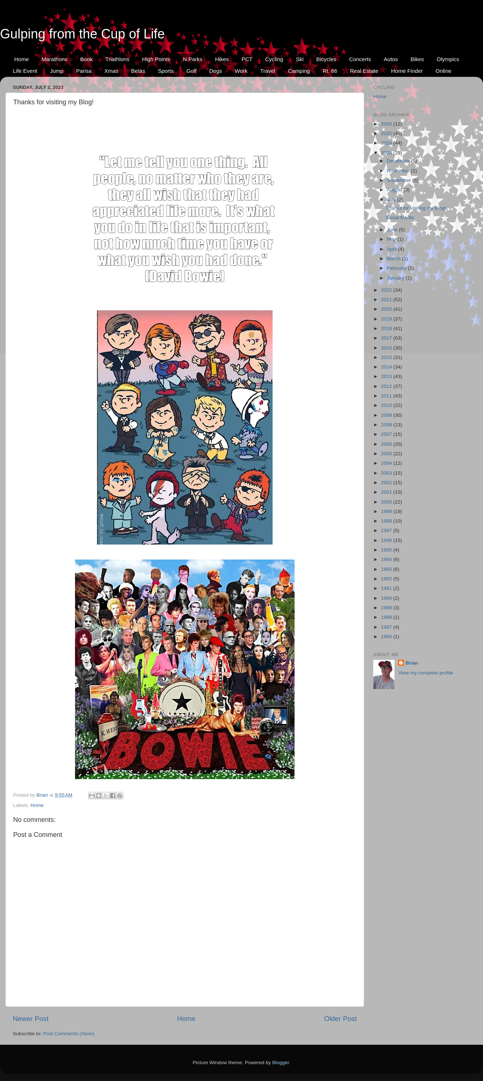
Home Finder (407, 71)
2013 (387, 376)
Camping (299, 71)
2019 (387, 319)
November (399, 170)
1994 (387, 559)
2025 (387, 133)
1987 (387, 627)
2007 (387, 434)
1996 (387, 540)
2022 (387, 290)
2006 (387, 444)
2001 (387, 492)
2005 (387, 453)
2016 (387, 348)
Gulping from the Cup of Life (82, 33)
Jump (56, 71)
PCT (247, 59)
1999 (387, 511)
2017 (387, 338)
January (396, 278)
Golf (192, 71)
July (392, 199)
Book (86, 59)
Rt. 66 (330, 71)
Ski (300, 59)
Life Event (25, 71)
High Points (156, 59)
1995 (387, 550)
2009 (387, 415)
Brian (411, 663)
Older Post (340, 1018)
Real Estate (364, 71)
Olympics (448, 59)
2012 (387, 386)
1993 (387, 569)
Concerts (360, 59)
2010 (387, 405)
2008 (387, 424)
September (399, 180)
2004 (387, 463)
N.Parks (192, 59)
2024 (387, 143)
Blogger (280, 1062)
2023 (387, 153)
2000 (387, 502)
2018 (387, 328)
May (392, 239)
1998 (387, 521)
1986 (387, 636)
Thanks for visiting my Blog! (416, 208)
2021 (387, 299)
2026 (387, 124)
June (393, 229)
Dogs (215, 71)
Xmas (111, 71)
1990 (387, 598)
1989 (387, 607)
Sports (165, 71)
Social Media (400, 217)
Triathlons (117, 59)
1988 (387, 617)
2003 (387, 473)
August (395, 189)
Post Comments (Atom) (68, 1033)
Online (443, 71)
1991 (387, 588)
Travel (267, 71)
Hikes (222, 59)
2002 (387, 482)
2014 (387, 367)
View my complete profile (425, 673)
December (399, 161)
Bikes (417, 59)
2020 (387, 309)
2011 (387, 396)
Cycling (274, 59)
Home (21, 59)
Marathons (55, 59)
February (397, 268)
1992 (387, 578)
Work (241, 71)
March (394, 258)
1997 (387, 530)
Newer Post (31, 1018)
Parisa (84, 71)
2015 (387, 357)
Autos (391, 59)
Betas (138, 71)
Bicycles (326, 59)
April (392, 249)
